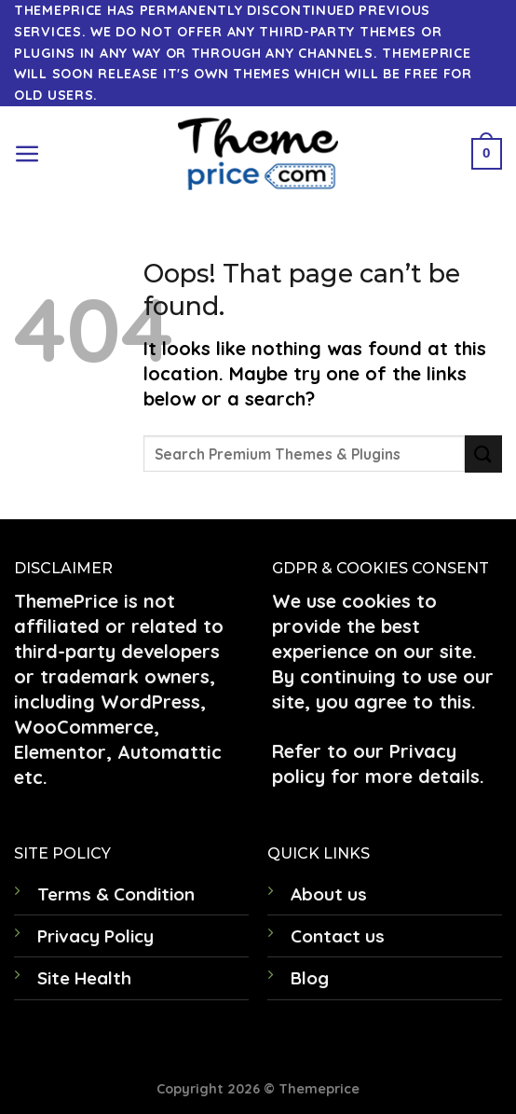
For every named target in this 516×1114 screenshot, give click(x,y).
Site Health (84, 978)
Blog (310, 978)
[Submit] (483, 453)
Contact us (338, 936)
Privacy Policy (95, 936)
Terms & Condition (116, 894)
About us (329, 894)
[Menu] (27, 154)
